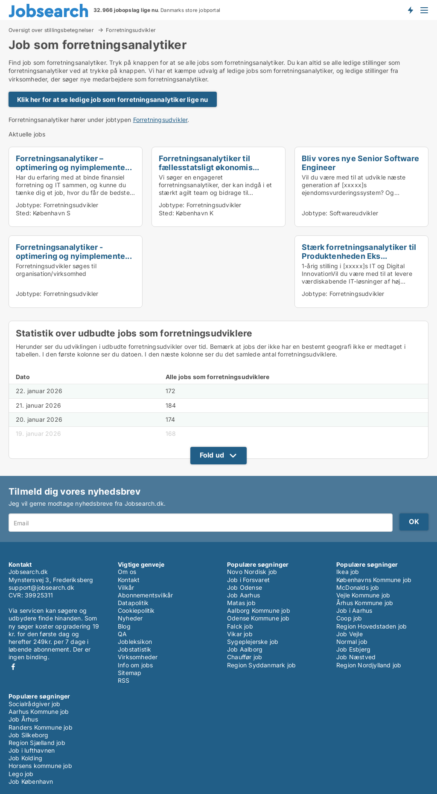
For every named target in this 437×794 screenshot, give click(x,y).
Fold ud (212, 455)
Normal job (351, 641)
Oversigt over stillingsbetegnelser (52, 30)
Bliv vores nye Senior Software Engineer (360, 163)
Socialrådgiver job (35, 703)
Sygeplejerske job (252, 641)
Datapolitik (133, 602)
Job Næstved (356, 657)
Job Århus (23, 719)
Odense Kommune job (258, 618)
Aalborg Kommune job (258, 610)
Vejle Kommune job (363, 595)
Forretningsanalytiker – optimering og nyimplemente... (74, 163)
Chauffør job (244, 657)
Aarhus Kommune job (39, 711)
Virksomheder (137, 657)
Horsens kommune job (40, 765)
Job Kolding (25, 758)
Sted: (23, 213)
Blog (124, 626)
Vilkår (126, 587)
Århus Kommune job (364, 602)
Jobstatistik (134, 649)
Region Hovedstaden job (371, 626)
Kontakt (129, 579)
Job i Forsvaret (248, 579)
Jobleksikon (135, 641)
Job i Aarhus (354, 610)
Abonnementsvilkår (145, 595)
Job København (31, 781)
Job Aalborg (244, 649)
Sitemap (129, 672)
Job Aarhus (243, 595)
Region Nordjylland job (368, 665)
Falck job (240, 626)
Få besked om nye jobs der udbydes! (410, 10)
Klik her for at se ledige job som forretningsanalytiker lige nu (112, 100)
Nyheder (130, 618)
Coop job (349, 618)
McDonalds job (357, 587)
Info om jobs (135, 665)
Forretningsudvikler (131, 30)
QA (122, 634)
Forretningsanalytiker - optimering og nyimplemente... (74, 251)
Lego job (21, 773)
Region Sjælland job (37, 742)
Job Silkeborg (29, 735)
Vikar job (240, 634)
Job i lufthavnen (32, 750)
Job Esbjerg (353, 649)
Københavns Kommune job (373, 579)
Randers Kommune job (41, 727)
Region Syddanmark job (261, 665)
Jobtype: (29, 205)
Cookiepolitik (136, 610)
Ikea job (347, 571)
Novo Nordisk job (252, 571)
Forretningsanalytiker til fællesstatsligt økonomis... (209, 163)
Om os (127, 571)
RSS (124, 680)
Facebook (13, 666)
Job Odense (244, 587)
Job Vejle (349, 634)
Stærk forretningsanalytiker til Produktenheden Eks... (359, 251)
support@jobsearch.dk (41, 587)
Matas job (241, 602)
